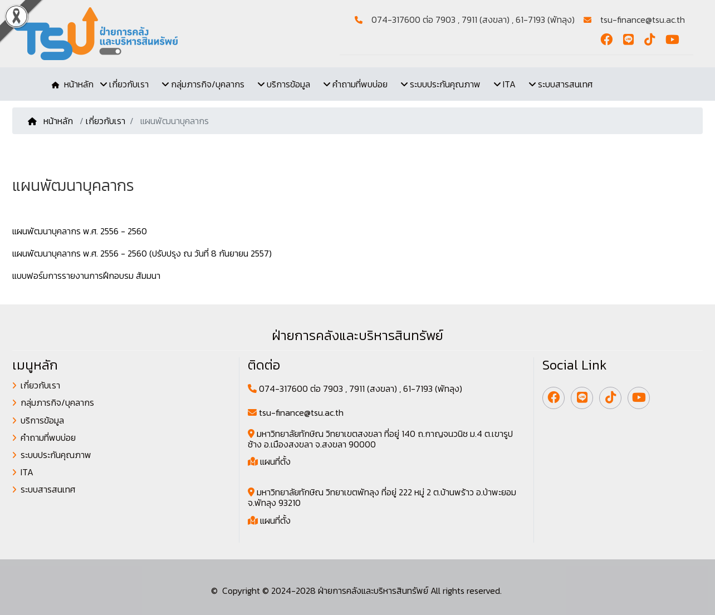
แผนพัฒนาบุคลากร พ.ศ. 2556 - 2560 (79, 231)
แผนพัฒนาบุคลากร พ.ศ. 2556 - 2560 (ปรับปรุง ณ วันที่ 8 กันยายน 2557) (142, 253)
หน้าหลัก (51, 120)
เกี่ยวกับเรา (105, 120)
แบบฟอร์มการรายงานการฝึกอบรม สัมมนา (86, 275)
